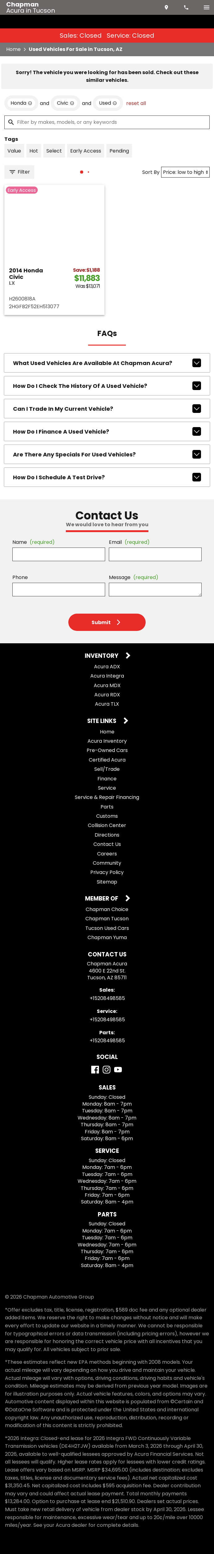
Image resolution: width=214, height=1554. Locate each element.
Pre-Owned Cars (107, 750)
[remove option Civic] (65, 103)
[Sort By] (185, 172)
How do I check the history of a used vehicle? (107, 385)
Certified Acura (107, 759)
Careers (107, 853)
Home (13, 49)
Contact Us (107, 844)
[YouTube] (118, 1070)
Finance (107, 778)
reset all (136, 103)
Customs (107, 816)
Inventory (102, 656)
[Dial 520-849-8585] (186, 7)
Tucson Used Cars (107, 928)
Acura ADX (107, 666)
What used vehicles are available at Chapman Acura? (107, 363)
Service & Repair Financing (107, 797)
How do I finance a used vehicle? (107, 431)
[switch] (206, 7)
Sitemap (107, 881)
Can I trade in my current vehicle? (107, 408)
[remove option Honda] (21, 103)
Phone (20, 577)
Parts (107, 806)
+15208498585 (107, 998)
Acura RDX (107, 694)
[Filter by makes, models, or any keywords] (107, 122)
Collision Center (107, 825)
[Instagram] (106, 1070)
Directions (107, 834)
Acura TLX (107, 704)
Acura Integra (107, 675)
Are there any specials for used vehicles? (107, 454)
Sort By (151, 172)
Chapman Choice (107, 909)
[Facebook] (95, 1070)
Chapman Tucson (107, 918)
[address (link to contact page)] (167, 7)
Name (33, 542)
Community (107, 863)
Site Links (102, 721)
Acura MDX (107, 685)
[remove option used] (108, 103)
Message (133, 577)
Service (107, 788)
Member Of (102, 899)
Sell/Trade (107, 769)
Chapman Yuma (107, 937)
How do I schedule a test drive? (107, 477)
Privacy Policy (107, 872)
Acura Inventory (107, 741)
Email (129, 542)
